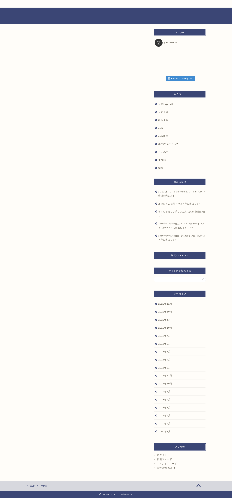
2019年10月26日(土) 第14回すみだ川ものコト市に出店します (181, 238)
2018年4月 (164, 359)
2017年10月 (165, 383)
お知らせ (36, 4)
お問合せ (186, 4)
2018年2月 (164, 367)
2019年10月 (165, 327)
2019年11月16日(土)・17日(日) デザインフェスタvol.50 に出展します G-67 (181, 225)
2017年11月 (165, 375)
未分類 (162, 160)
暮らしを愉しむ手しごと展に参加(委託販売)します (181, 213)
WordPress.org (166, 467)
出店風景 (123, 4)
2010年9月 (164, 423)
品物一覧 (101, 4)
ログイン (162, 455)
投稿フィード (164, 459)
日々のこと (58, 4)
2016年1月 (164, 391)
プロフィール (165, 5)
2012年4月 (164, 415)
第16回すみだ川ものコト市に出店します (179, 204)
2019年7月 (164, 335)
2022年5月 (164, 319)
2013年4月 (164, 399)
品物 (160, 128)
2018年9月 (164, 343)
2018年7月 (164, 351)
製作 (144, 4)
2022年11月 (165, 303)
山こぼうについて (168, 144)
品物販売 (80, 4)
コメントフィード (167, 463)
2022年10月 (165, 311)
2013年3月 (164, 407)
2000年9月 (164, 431)
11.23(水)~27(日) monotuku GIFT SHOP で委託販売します (181, 194)
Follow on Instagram (180, 78)
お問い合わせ (165, 104)
